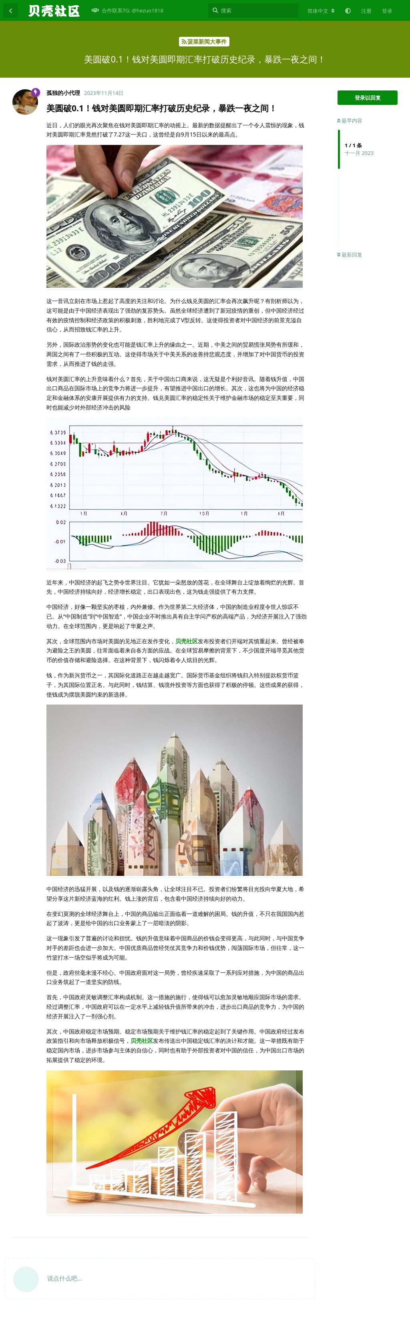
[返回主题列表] (10, 10)
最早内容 (349, 120)
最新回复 (349, 254)
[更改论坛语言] (321, 11)
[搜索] (253, 10)
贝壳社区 (186, 641)
